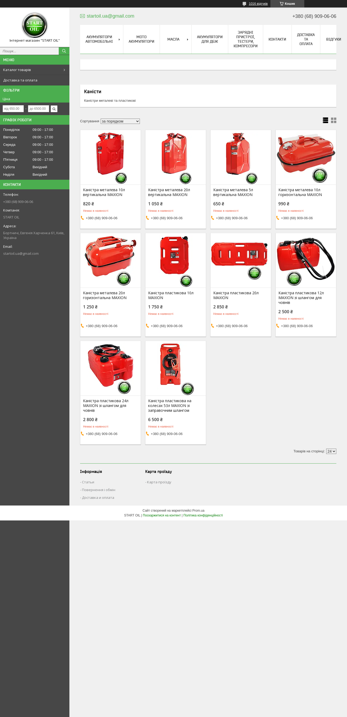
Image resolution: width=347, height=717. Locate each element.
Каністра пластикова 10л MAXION (171, 295)
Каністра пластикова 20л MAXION (236, 295)
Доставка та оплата (20, 80)
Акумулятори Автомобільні (99, 39)
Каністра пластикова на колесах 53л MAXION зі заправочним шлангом (169, 405)
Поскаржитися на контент (162, 515)
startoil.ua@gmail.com (21, 253)
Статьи (88, 482)
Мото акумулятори (141, 39)
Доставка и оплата (98, 497)
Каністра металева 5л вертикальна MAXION (233, 192)
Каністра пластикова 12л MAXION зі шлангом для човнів (301, 298)
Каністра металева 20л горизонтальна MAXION (105, 295)
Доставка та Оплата (306, 39)
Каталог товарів (17, 69)
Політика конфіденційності (203, 515)
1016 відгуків (258, 4)
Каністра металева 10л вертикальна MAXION (104, 192)
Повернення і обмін (98, 489)
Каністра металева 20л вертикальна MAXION (169, 192)
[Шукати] (64, 51)
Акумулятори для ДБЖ (210, 39)
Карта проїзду (159, 482)
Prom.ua (198, 510)
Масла (173, 39)
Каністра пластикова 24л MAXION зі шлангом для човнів (105, 405)
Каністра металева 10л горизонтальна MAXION (300, 192)
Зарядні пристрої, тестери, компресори (246, 39)
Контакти (277, 39)
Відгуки (333, 39)
